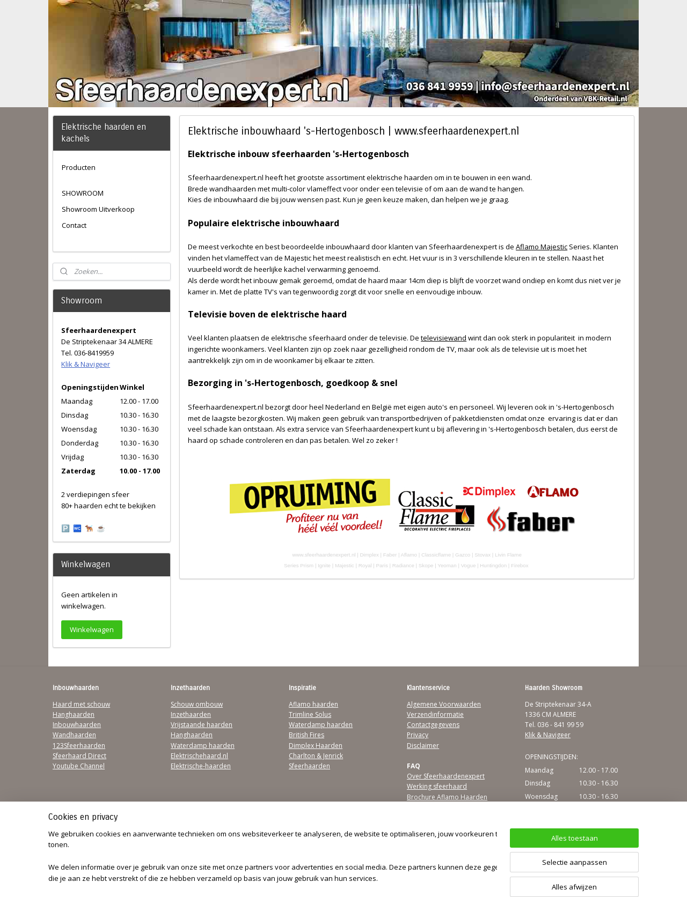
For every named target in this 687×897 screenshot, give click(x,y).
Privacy (417, 734)
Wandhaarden (74, 734)
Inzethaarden (191, 714)
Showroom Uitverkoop (98, 209)
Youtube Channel (79, 765)
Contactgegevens (433, 724)
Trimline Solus (310, 714)
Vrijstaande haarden (201, 724)
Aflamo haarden (313, 704)
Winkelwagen (92, 629)
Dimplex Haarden (315, 745)
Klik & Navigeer (85, 364)
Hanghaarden (73, 714)
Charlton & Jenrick (316, 755)
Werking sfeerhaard (437, 786)
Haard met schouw (81, 704)
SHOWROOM (83, 193)
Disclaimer (423, 745)
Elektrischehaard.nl (199, 755)
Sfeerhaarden (309, 765)
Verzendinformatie (435, 714)
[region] (272, 857)
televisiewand (443, 338)
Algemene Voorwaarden (444, 704)
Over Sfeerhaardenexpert (446, 776)
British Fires (306, 734)
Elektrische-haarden (201, 765)
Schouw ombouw (197, 704)
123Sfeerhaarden (79, 745)
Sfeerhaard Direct (79, 755)
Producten (79, 167)
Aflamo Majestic (541, 246)
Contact (74, 225)
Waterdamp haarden (203, 745)
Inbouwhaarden (77, 724)
